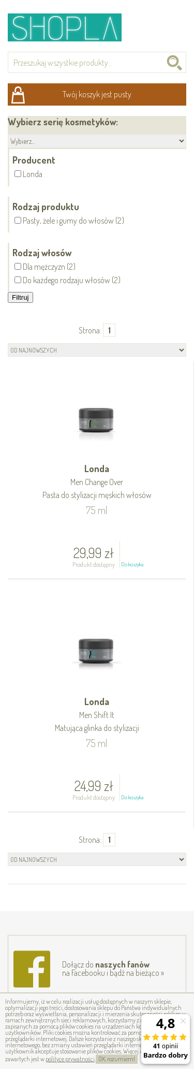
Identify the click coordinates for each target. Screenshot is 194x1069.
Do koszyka (132, 564)
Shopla (72, 27)
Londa (97, 482)
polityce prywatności (70, 1059)
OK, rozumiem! (116, 1059)
